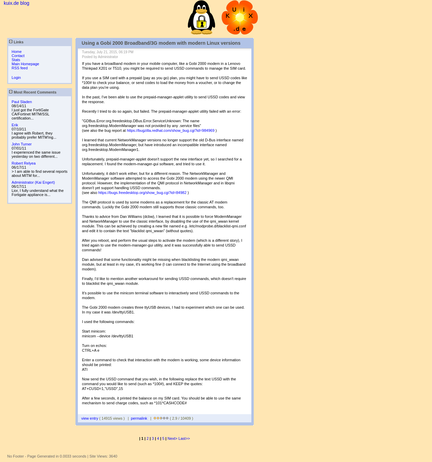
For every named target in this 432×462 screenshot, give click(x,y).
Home (17, 52)
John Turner (22, 144)
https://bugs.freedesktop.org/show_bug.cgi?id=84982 (142, 193)
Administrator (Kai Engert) (33, 182)
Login (16, 77)
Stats (16, 60)
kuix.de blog (16, 3)
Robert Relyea (24, 163)
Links (16, 42)
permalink (139, 418)
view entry (90, 418)
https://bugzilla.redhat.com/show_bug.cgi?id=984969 (170, 130)
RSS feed (20, 68)
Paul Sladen (22, 102)
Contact (18, 56)
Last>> (184, 438)
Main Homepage (25, 64)
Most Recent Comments (32, 92)
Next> (173, 438)
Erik (15, 125)
